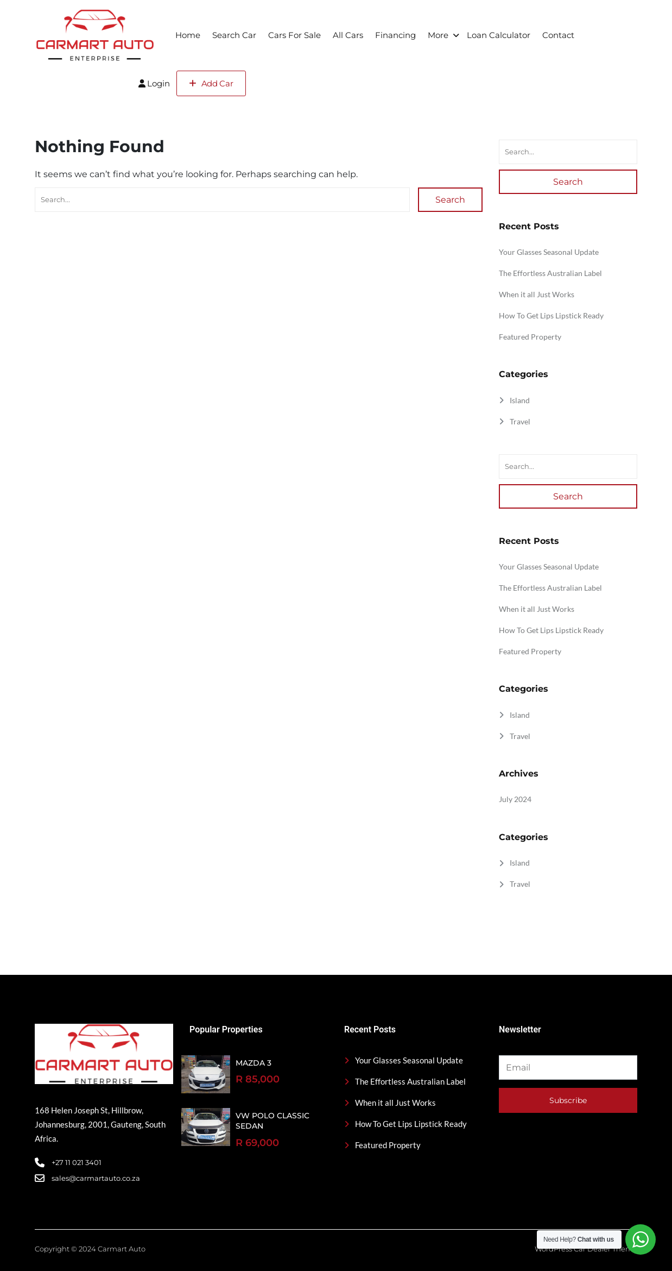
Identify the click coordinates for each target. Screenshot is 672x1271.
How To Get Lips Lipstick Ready (551, 315)
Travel (520, 421)
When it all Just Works (536, 294)
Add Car (211, 83)
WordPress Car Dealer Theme (586, 1248)
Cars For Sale (294, 35)
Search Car (234, 35)
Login (154, 83)
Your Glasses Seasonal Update (549, 251)
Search (450, 200)
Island (520, 400)
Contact (558, 35)
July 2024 (515, 799)
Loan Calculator (498, 35)
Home (187, 35)
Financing (395, 35)
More (438, 35)
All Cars (348, 35)
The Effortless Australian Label (550, 273)
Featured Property (530, 336)
